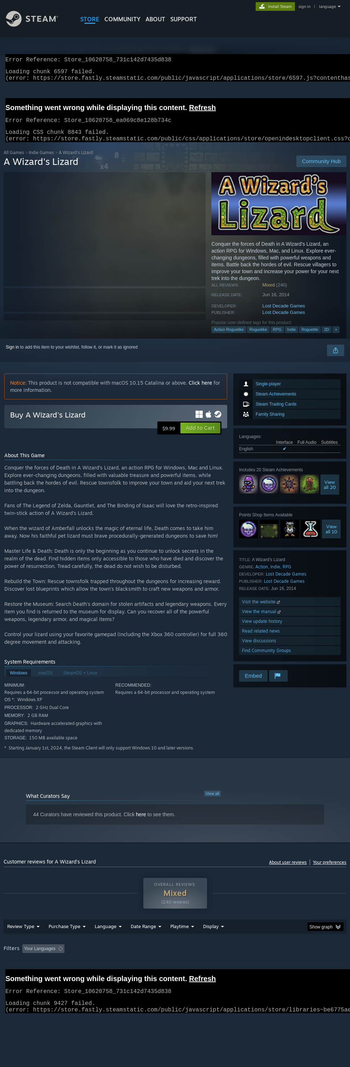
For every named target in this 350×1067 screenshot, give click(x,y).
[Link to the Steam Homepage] (37, 25)
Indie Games (41, 161)
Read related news (261, 639)
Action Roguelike (229, 338)
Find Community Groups (266, 659)
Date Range (143, 945)
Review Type (20, 945)
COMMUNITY (122, 19)
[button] (200, 436)
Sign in (12, 355)
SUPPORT (183, 19)
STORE (89, 19)
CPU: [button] (317, 967)
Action (261, 575)
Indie (291, 338)
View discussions (259, 649)
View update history (262, 630)
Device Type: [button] (42, 977)
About (155, 19)
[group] (175, 972)
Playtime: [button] (168, 967)
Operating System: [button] (280, 967)
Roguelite (309, 338)
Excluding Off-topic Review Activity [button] (112, 967)
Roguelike (258, 338)
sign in (304, 6)
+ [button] (336, 338)
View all (212, 802)
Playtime (179, 945)
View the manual (262, 620)
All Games (14, 161)
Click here (200, 391)
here (141, 823)
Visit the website (261, 610)
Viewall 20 (330, 493)
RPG (277, 338)
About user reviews (288, 871)
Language (105, 945)
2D (326, 338)
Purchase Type (64, 945)
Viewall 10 (331, 537)
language (327, 6)
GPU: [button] (10, 977)
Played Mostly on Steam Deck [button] (219, 967)
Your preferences (329, 871)
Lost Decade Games (283, 314)
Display (211, 945)
